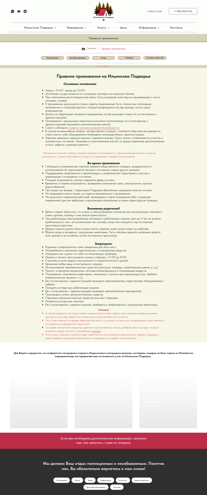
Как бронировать (78, 58)
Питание (116, 469)
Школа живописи (142, 462)
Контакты (176, 27)
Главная (89, 48)
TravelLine (103, 66)
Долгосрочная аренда (96, 469)
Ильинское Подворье (39, 27)
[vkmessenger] (25, 11)
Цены (123, 27)
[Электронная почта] (19, 11)
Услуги (102, 27)
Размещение (75, 27)
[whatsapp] (13, 11)
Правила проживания (113, 48)
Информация (148, 27)
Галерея (129, 58)
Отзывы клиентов (155, 58)
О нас (103, 58)
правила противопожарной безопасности (94, 127)
